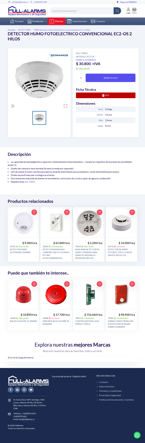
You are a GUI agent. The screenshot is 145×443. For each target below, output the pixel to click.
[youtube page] (31, 390)
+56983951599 (38, 2)
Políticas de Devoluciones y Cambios (116, 399)
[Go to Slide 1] (39, 118)
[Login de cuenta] (128, 10)
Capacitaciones (77, 21)
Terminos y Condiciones (110, 391)
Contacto (98, 21)
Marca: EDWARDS (86, 59)
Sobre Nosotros (106, 386)
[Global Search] (117, 10)
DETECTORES (24, 30)
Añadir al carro (111, 77)
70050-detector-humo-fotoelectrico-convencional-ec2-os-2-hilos (62, 30)
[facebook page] (10, 390)
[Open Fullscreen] (65, 105)
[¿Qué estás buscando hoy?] (85, 10)
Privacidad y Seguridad (110, 395)
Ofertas (56, 21)
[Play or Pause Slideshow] (13, 105)
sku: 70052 (30, 181)
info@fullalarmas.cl (27, 419)
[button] (134, 10)
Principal (16, 21)
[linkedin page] (17, 390)
